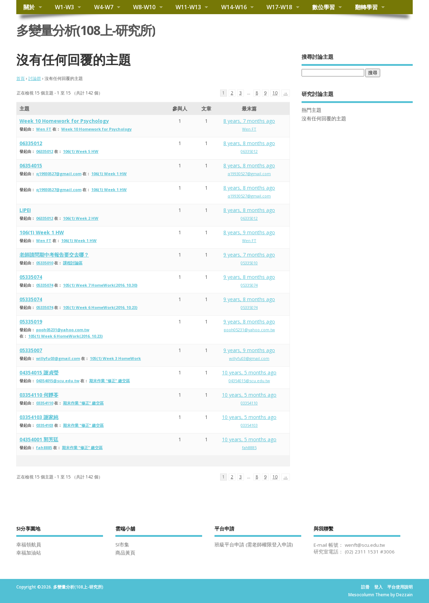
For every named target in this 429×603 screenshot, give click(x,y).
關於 (29, 7)
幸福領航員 (28, 544)
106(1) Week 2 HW (80, 218)
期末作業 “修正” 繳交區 (109, 380)
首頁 (20, 78)
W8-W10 (144, 7)
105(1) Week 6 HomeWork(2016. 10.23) (100, 307)
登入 (378, 587)
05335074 (30, 277)
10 (275, 93)
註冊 (365, 587)
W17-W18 (279, 7)
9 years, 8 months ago (249, 277)
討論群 (34, 78)
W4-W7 (103, 7)
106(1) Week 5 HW (80, 151)
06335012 (30, 143)
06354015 (30, 165)
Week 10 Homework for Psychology (64, 120)
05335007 (30, 350)
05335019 (30, 321)
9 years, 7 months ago (249, 254)
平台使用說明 (400, 587)
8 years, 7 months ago (249, 120)
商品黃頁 (125, 553)
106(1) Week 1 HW (109, 173)
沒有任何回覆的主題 (324, 118)
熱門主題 (311, 110)
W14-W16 (234, 7)
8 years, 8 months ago (249, 143)
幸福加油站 (28, 553)
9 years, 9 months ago (249, 350)
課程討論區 (72, 262)
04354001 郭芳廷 (38, 439)
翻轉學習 (366, 7)
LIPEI (25, 210)
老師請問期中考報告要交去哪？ (54, 254)
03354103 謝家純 (38, 417)
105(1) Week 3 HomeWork (115, 358)
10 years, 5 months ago (249, 372)
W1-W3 (64, 7)
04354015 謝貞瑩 (38, 372)
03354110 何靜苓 (38, 394)
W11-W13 (188, 7)
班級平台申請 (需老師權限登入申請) (253, 544)
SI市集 (122, 544)
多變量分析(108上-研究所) (85, 30)
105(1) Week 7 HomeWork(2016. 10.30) (100, 285)
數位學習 (323, 7)
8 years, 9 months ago (249, 232)
